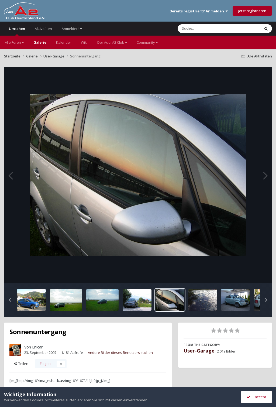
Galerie (39, 42)
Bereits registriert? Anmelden (199, 11)
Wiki (84, 42)
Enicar (37, 347)
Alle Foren (14, 42)
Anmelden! (72, 28)
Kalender (63, 42)
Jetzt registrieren (252, 10)
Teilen (21, 363)
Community (147, 42)
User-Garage (199, 350)
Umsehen (17, 31)
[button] (10, 300)
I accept (256, 396)
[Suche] (208, 28)
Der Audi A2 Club (112, 42)
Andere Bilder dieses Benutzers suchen (120, 352)
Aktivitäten (43, 28)
